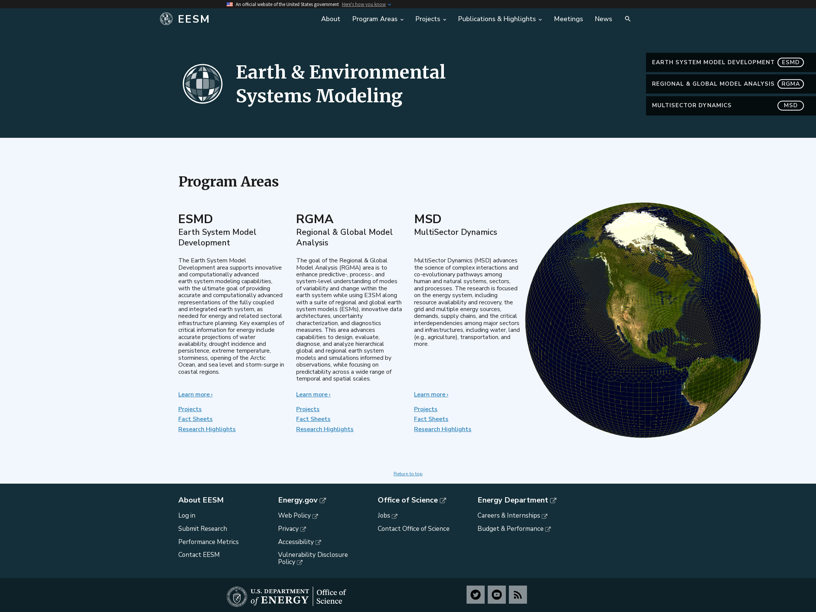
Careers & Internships (509, 515)
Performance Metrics (208, 542)
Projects (190, 409)
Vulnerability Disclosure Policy (313, 558)
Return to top (408, 473)
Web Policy (294, 515)
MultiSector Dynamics (728, 105)
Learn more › (195, 394)
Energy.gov (298, 500)
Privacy (288, 528)
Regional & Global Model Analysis (728, 84)
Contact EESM (199, 554)
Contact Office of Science (414, 528)
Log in (186, 515)
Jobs (384, 515)
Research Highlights (207, 429)
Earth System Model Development (728, 62)
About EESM (201, 500)
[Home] (235, 19)
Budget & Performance (511, 528)
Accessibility (296, 542)
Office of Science (408, 500)
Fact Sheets (195, 419)
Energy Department (513, 500)
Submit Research (202, 528)
